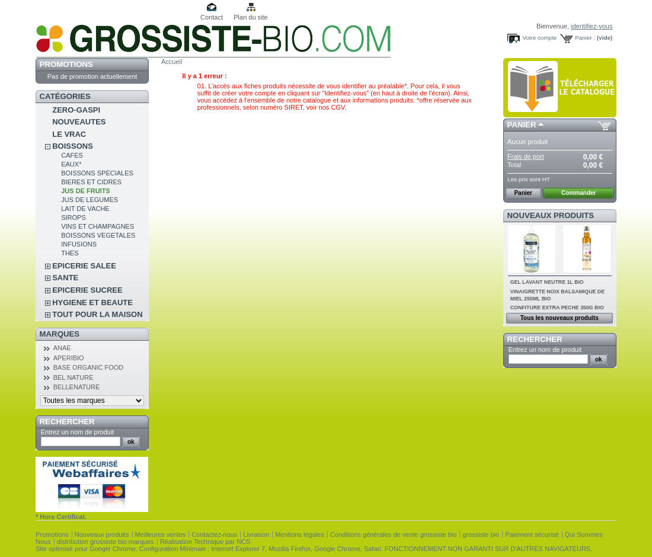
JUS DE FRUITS (85, 190)
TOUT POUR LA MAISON (97, 314)
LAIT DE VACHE (85, 208)
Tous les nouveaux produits (559, 318)
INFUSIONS (79, 244)
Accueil (171, 61)
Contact (211, 17)
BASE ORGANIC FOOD (88, 367)
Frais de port (525, 156)
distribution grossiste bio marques (105, 541)
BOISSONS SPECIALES (97, 173)
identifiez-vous (591, 26)
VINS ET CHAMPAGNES (97, 226)
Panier (521, 124)
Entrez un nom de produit (77, 432)
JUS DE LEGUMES (89, 199)
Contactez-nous (214, 534)
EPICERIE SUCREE (87, 290)
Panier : (585, 37)
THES (69, 253)
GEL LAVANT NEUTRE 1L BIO (547, 282)
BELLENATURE (76, 386)
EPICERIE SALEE (84, 265)
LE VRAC (69, 134)
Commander (578, 193)
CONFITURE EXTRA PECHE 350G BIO (557, 307)
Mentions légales (299, 534)
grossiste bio (480, 534)
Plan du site (250, 17)
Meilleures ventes (160, 534)
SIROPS (73, 217)
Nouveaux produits (551, 215)
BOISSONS (72, 146)
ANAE (62, 347)
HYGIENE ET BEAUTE (92, 302)
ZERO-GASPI (76, 109)
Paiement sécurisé (532, 534)
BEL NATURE (73, 377)
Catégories (65, 96)
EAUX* (71, 164)
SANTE (65, 277)
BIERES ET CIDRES (91, 181)
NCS (243, 541)
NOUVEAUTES (79, 121)
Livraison (256, 534)
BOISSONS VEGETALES (98, 235)
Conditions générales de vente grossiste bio (393, 534)
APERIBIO (68, 357)
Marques (59, 333)
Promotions (66, 64)
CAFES (72, 155)
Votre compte (539, 37)
